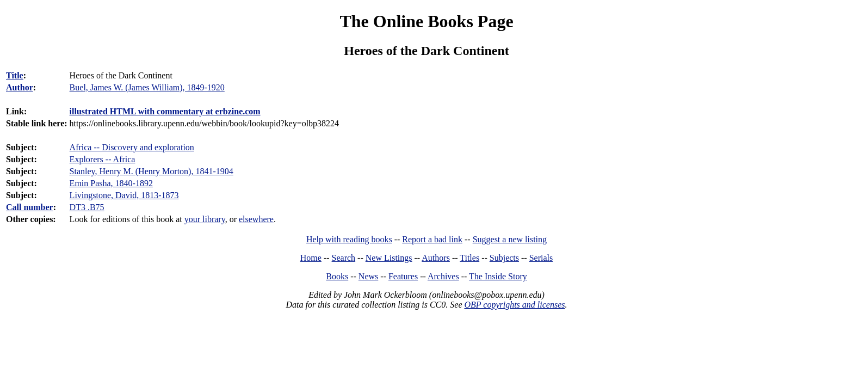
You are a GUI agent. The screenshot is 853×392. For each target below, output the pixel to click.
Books (337, 276)
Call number (29, 207)
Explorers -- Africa (102, 159)
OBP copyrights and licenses (514, 304)
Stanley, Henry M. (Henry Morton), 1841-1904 (151, 171)
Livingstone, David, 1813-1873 (124, 195)
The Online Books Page (426, 21)
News (368, 276)
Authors (436, 257)
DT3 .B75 (87, 207)
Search (344, 257)
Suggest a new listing (510, 239)
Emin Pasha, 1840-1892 (111, 183)
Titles (469, 257)
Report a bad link (432, 239)
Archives (443, 276)
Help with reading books (349, 239)
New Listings (389, 257)
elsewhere (256, 219)
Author (19, 87)
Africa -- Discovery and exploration (132, 147)
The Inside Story (498, 276)
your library (204, 219)
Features (403, 276)
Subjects (504, 257)
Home (311, 257)
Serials (541, 257)
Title (14, 75)
